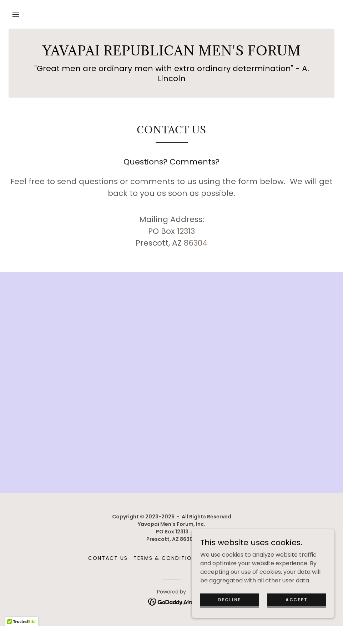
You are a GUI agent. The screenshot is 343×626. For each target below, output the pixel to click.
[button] (16, 14)
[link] (171, 53)
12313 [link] (186, 231)
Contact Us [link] (108, 558)
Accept (297, 599)
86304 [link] (195, 242)
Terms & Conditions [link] (166, 558)
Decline (229, 599)
